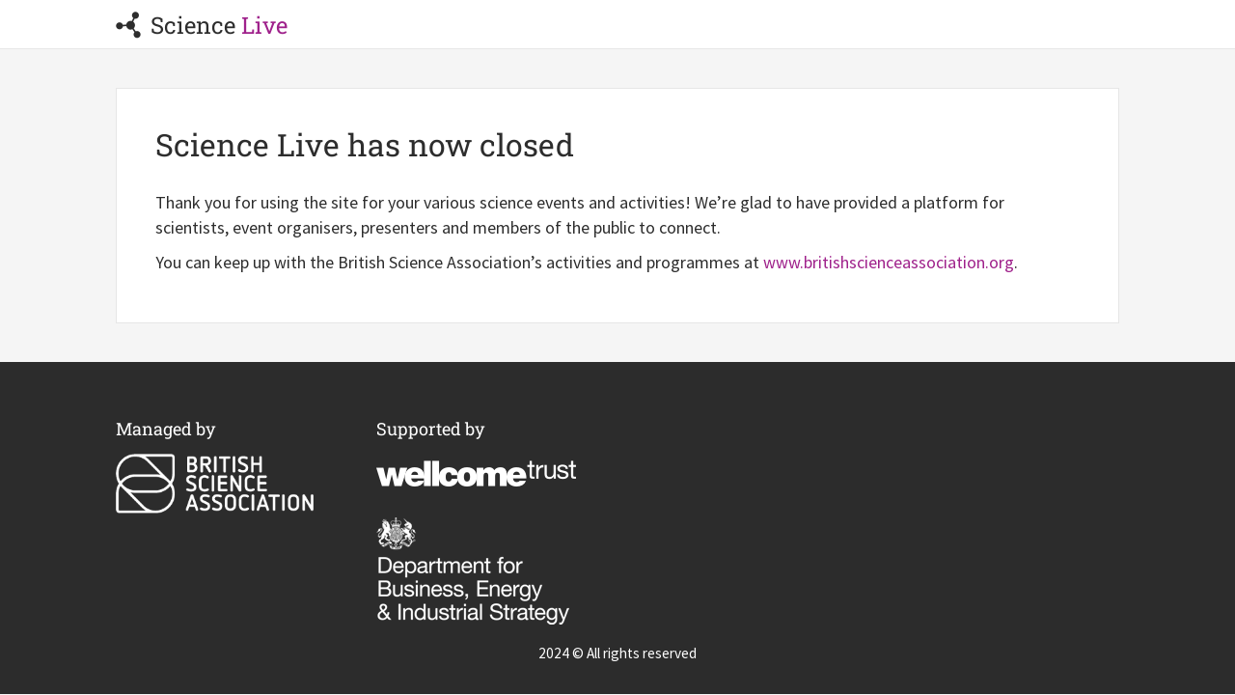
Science (202, 25)
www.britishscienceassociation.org (888, 262)
